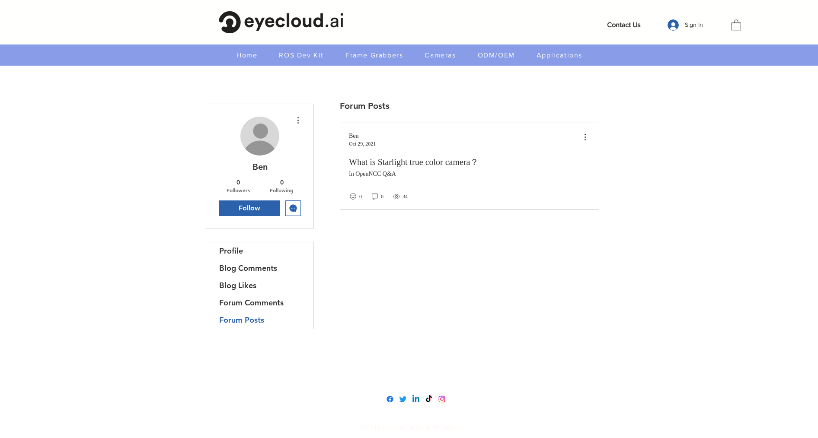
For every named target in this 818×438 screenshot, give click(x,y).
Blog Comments (248, 268)
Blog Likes (237, 285)
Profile (231, 251)
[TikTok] (429, 399)
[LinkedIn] (416, 399)
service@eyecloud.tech (411, 379)
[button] (736, 24)
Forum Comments (251, 303)
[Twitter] (403, 399)
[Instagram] (442, 399)
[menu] (585, 137)
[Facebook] (390, 399)
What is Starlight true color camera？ (414, 162)
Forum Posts (241, 320)
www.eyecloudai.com (409, 360)
